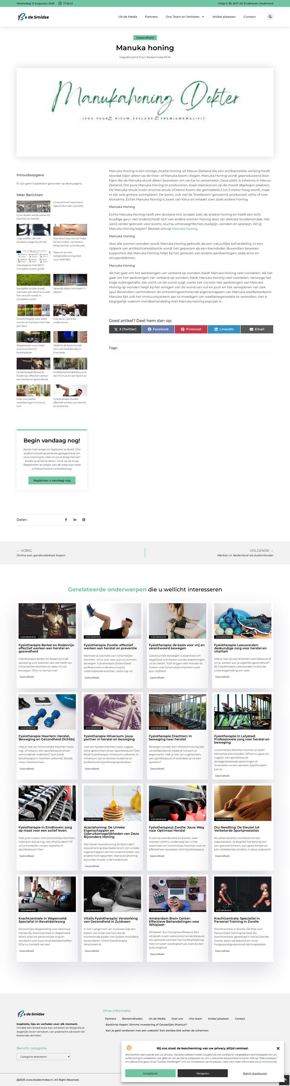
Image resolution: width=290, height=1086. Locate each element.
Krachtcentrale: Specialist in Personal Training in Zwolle (237, 920)
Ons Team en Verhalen (185, 16)
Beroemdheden (132, 1018)
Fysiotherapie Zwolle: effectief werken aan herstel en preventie (69, 402)
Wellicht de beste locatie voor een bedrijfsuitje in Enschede (67, 349)
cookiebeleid (268, 1061)
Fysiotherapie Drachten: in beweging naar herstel (170, 737)
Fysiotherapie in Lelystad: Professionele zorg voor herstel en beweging (241, 739)
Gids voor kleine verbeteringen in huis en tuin (31, 402)
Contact (250, 17)
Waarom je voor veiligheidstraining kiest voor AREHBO (67, 256)
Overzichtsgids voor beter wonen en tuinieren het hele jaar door (33, 322)
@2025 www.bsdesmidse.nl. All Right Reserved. (48, 1079)
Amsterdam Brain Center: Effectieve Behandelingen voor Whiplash (174, 922)
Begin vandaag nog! (52, 440)
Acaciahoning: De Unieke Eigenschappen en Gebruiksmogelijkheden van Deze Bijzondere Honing (111, 832)
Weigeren (202, 1073)
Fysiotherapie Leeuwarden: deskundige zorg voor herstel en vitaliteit (240, 648)
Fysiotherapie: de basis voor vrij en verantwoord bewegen (177, 646)
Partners (151, 17)
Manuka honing (185, 229)
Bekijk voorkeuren (255, 1073)
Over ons (177, 1018)
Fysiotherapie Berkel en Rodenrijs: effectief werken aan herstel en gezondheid (32, 376)
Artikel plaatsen (224, 17)
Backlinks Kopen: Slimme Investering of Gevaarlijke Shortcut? (146, 1024)
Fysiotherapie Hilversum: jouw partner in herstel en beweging (109, 737)
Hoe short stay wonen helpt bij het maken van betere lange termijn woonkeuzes (69, 242)
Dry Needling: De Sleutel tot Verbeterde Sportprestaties (237, 828)
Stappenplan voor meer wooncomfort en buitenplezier (31, 349)
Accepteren (150, 1073)
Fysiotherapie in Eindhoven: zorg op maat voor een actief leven (45, 828)
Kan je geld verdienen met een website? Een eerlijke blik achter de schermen (157, 1030)
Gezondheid (145, 37)
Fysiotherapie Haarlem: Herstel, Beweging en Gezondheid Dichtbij (47, 737)
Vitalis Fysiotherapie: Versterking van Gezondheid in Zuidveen (111, 920)
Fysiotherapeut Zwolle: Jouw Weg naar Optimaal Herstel (176, 828)
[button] (278, 1048)
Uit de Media (127, 17)
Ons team (195, 1018)
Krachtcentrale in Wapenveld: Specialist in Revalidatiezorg (43, 920)
